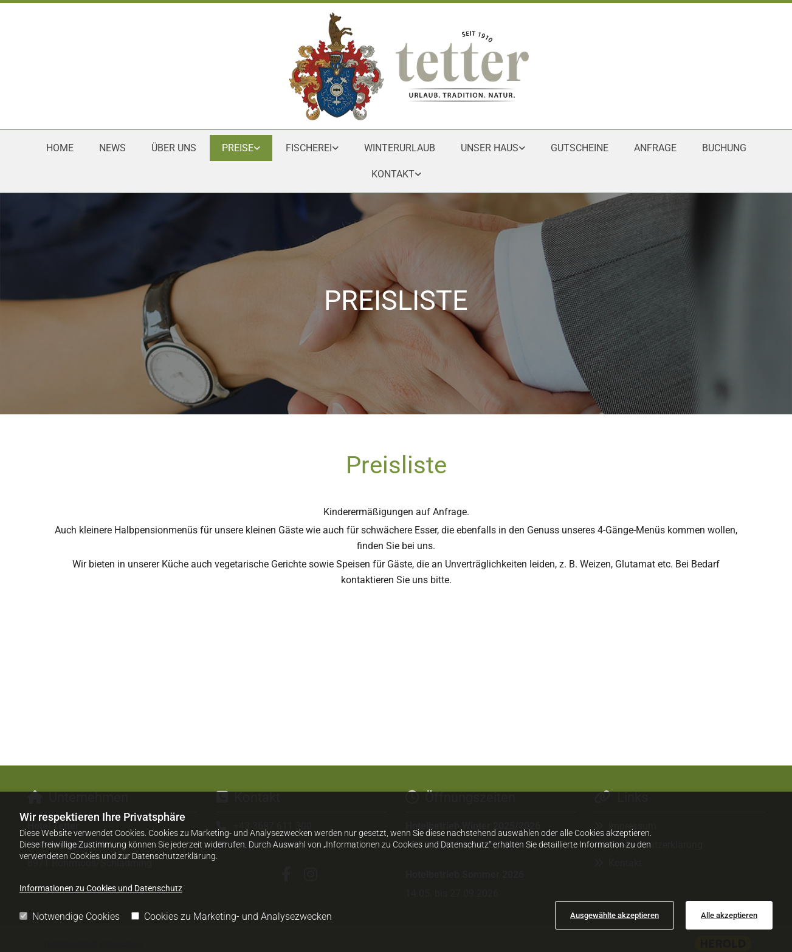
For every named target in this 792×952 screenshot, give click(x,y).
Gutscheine (579, 148)
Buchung (724, 148)
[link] (241, 148)
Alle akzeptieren (729, 915)
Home (60, 148)
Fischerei (309, 148)
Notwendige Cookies (69, 916)
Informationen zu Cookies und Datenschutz (100, 888)
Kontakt (393, 174)
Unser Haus (489, 148)
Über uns (173, 148)
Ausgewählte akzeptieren (614, 915)
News (112, 148)
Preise (237, 148)
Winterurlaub (399, 148)
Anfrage (655, 148)
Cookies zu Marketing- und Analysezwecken (231, 916)
